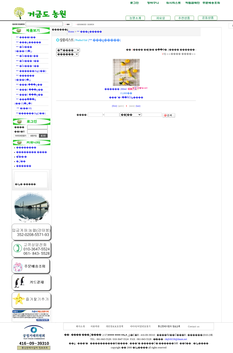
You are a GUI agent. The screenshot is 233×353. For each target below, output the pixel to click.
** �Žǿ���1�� (27, 55)
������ (23, 165)
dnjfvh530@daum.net (176, 339)
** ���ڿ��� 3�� (29, 89)
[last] (137, 106)
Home (71, 31)
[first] (115, 106)
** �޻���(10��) (24, 108)
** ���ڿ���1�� (29, 84)
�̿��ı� (21, 156)
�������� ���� (31, 152)
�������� (26, 147)
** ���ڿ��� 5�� (29, 94)
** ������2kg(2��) (31, 71)
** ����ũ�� (26, 37)
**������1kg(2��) (31, 113)
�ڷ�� (21, 161)
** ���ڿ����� (28, 42)
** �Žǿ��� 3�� (27, 60)
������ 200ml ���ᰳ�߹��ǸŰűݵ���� (126, 93)
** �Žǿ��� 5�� (27, 66)
